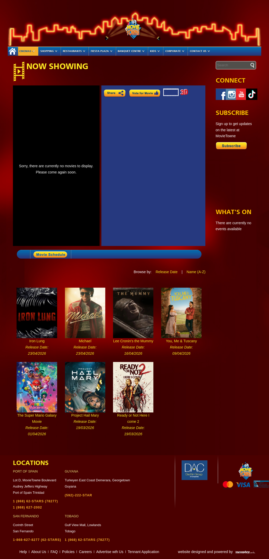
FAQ (54, 551)
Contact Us (200, 51)
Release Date (167, 272)
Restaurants (74, 51)
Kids (155, 51)
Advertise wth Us (109, 551)
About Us (38, 551)
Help (23, 551)
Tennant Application (143, 551)
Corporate (174, 51)
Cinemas (27, 51)
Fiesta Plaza (102, 51)
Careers (85, 551)
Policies (68, 551)
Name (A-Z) (195, 272)
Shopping (48, 51)
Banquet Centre (131, 51)
